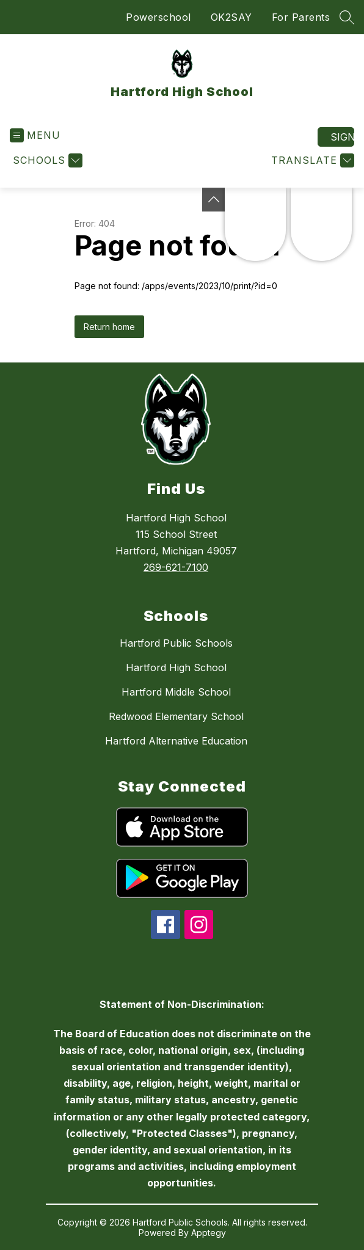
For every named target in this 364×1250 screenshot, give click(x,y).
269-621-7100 (176, 567)
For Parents (301, 17)
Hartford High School (176, 667)
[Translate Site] (311, 160)
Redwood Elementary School (176, 716)
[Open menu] (35, 135)
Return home (109, 327)
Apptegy (208, 1232)
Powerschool (158, 17)
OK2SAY (231, 17)
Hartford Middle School (176, 692)
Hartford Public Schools (176, 643)
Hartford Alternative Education (176, 741)
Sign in (342, 137)
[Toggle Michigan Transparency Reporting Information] (213, 199)
